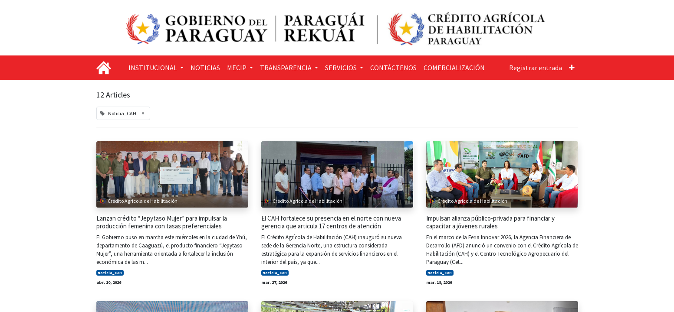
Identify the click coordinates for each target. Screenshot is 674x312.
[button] (572, 67)
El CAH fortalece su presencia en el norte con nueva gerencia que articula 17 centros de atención (331, 222)
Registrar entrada (535, 67)
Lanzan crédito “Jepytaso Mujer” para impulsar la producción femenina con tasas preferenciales (161, 222)
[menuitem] (205, 67)
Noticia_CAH (110, 272)
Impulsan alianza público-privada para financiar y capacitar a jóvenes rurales (490, 222)
